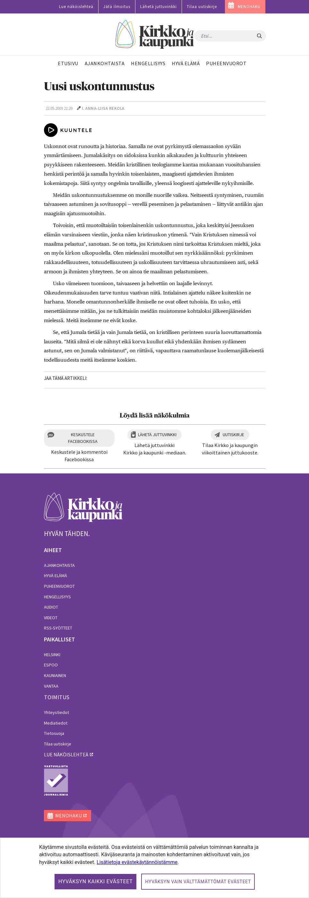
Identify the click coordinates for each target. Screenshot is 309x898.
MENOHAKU (249, 6)
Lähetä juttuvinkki (158, 6)
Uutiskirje (233, 434)
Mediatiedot (55, 723)
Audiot (51, 607)
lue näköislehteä (66, 754)
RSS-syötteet (58, 628)
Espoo (51, 665)
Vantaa (51, 686)
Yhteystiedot (56, 712)
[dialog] (154, 868)
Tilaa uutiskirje (202, 6)
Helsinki (52, 654)
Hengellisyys (57, 597)
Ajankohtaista (59, 565)
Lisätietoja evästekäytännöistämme (137, 862)
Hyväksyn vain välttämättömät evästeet (198, 881)
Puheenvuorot (59, 586)
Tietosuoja (54, 733)
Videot (50, 618)
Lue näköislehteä (76, 6)
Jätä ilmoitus (116, 6)
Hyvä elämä (55, 575)
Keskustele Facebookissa (83, 438)
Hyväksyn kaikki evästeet (95, 881)
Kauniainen (55, 675)
